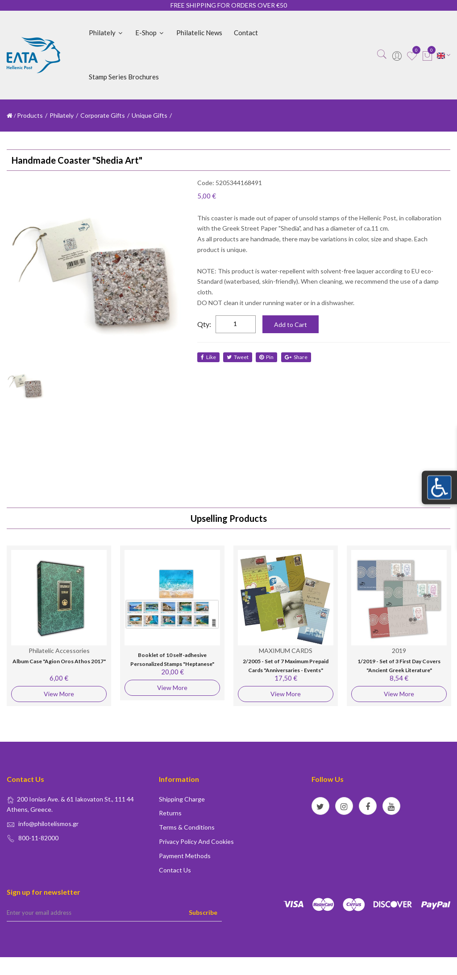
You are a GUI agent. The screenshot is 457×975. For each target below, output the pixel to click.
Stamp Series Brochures (124, 77)
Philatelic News (199, 33)
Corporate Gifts (102, 115)
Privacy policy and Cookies (196, 841)
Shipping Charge (182, 799)
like (208, 357)
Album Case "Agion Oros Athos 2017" (59, 661)
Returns (170, 813)
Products (30, 115)
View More (59, 694)
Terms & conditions (187, 827)
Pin (267, 357)
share (297, 357)
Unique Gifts (149, 115)
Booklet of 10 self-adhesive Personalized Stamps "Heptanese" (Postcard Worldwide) (172, 664)
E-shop (150, 33)
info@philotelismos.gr (48, 823)
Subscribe (203, 912)
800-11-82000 (38, 838)
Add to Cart (290, 324)
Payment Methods (185, 855)
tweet (238, 357)
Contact (246, 33)
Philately (106, 33)
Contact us (175, 870)
